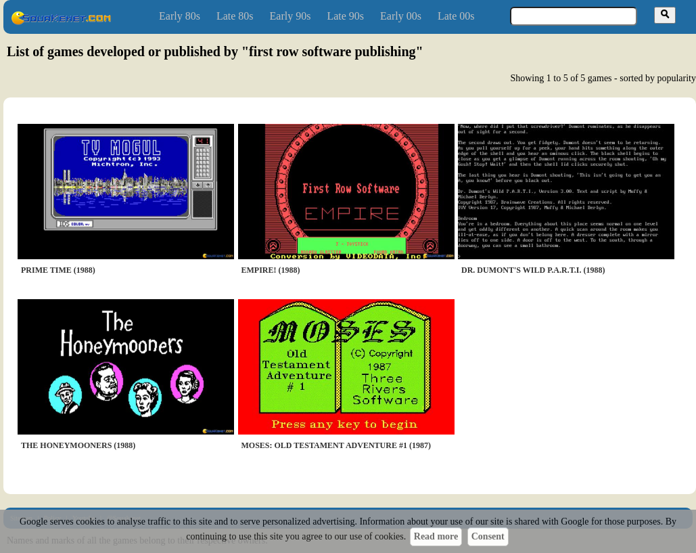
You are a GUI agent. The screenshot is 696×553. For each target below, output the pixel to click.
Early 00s (400, 16)
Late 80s (235, 16)
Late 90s (345, 16)
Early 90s (290, 16)
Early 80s (179, 16)
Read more (436, 536)
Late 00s (456, 16)
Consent (488, 536)
